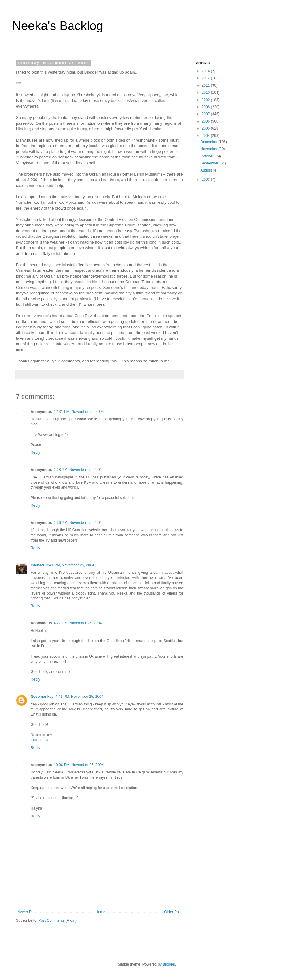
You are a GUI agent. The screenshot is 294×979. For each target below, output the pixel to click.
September (209, 163)
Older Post (173, 912)
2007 (206, 114)
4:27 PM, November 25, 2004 (78, 623)
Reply (35, 452)
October (207, 156)
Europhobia (40, 740)
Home (100, 912)
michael (37, 565)
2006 (206, 121)
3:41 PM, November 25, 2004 (70, 565)
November (209, 149)
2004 (206, 136)
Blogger (169, 964)
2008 (206, 107)
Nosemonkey (42, 696)
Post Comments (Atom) (57, 920)
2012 (206, 78)
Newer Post (26, 912)
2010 (206, 92)
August (206, 170)
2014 (206, 71)
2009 (206, 100)
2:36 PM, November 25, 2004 (78, 522)
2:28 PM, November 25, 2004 (78, 469)
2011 (206, 85)
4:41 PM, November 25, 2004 (79, 696)
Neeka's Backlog (57, 25)
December (209, 142)
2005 (206, 128)
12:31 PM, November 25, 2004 (79, 412)
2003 (206, 179)
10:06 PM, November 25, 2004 (79, 765)
